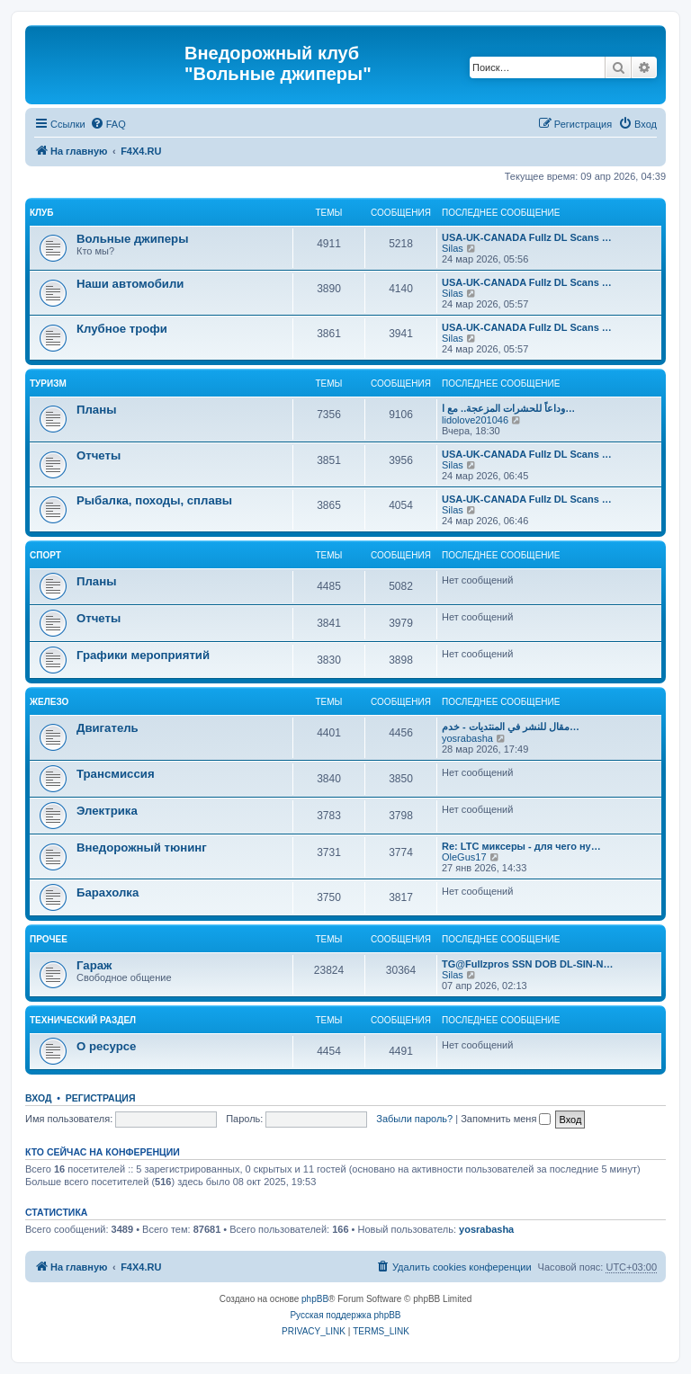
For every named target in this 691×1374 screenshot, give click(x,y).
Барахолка (107, 892)
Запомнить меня (506, 1118)
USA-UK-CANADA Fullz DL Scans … (527, 237)
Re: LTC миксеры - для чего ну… (521, 846)
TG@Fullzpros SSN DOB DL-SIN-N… (527, 964)
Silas (452, 248)
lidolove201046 (475, 420)
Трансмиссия (115, 774)
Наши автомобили (130, 283)
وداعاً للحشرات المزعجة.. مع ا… (508, 408)
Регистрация (101, 1098)
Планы (96, 409)
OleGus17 (464, 857)
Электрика (107, 810)
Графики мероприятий (143, 655)
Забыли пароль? (414, 1118)
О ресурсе (106, 1046)
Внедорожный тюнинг (141, 847)
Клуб (42, 213)
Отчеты (98, 455)
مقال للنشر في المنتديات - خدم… (510, 726)
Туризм (48, 383)
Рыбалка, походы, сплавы (154, 500)
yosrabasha (467, 738)
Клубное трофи (121, 328)
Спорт (45, 555)
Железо (49, 702)
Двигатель (107, 728)
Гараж (94, 965)
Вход (38, 1098)
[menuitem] (108, 124)
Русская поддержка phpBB (345, 1315)
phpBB (314, 1299)
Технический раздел (83, 1020)
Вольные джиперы (132, 238)
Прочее (48, 939)
